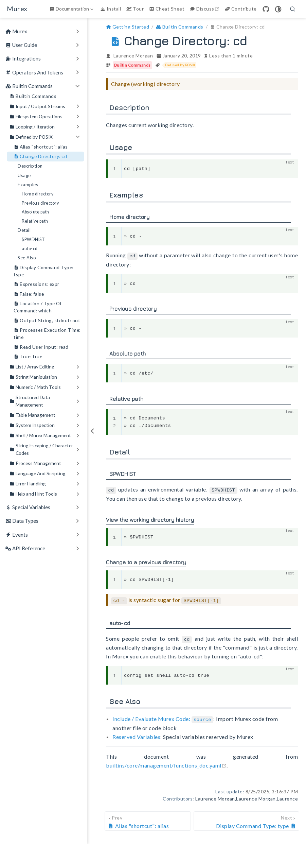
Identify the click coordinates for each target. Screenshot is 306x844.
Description (30, 166)
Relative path (35, 221)
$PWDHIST (33, 239)
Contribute (241, 9)
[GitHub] (265, 9)
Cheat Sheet (166, 9)
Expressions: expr (36, 284)
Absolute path (35, 211)
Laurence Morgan (133, 55)
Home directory (37, 193)
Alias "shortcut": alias (41, 147)
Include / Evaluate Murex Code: (162, 717)
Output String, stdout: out (47, 320)
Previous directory (40, 203)
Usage (24, 175)
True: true (28, 356)
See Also (27, 257)
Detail (24, 230)
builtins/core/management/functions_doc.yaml (166, 763)
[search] (292, 8)
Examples (28, 184)
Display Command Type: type (43, 270)
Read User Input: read (41, 347)
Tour (135, 9)
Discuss (205, 9)
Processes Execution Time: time (47, 333)
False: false (29, 294)
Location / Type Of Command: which (37, 306)
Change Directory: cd (40, 156)
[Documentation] (72, 8)
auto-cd (30, 248)
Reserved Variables (136, 734)
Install (110, 9)
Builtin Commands (33, 96)
